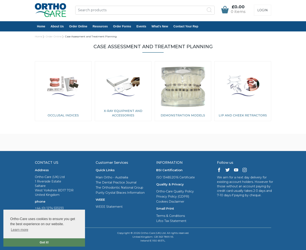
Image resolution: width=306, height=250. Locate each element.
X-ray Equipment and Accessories (123, 113)
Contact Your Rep (185, 26)
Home (41, 26)
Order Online (78, 26)
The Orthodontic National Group (119, 187)
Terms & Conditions (170, 216)
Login (262, 10)
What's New (160, 26)
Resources (100, 26)
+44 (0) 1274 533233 (49, 208)
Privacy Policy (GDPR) (172, 196)
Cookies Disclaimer (170, 201)
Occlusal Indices (63, 115)
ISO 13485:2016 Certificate (175, 177)
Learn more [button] (19, 230)
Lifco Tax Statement (171, 221)
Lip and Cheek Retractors (243, 115)
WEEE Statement (109, 207)
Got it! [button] (44, 242)
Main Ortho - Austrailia (112, 177)
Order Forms (122, 26)
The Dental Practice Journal (116, 182)
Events (141, 26)
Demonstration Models (183, 115)
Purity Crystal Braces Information (120, 193)
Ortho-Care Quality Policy (175, 191)
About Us (57, 26)
